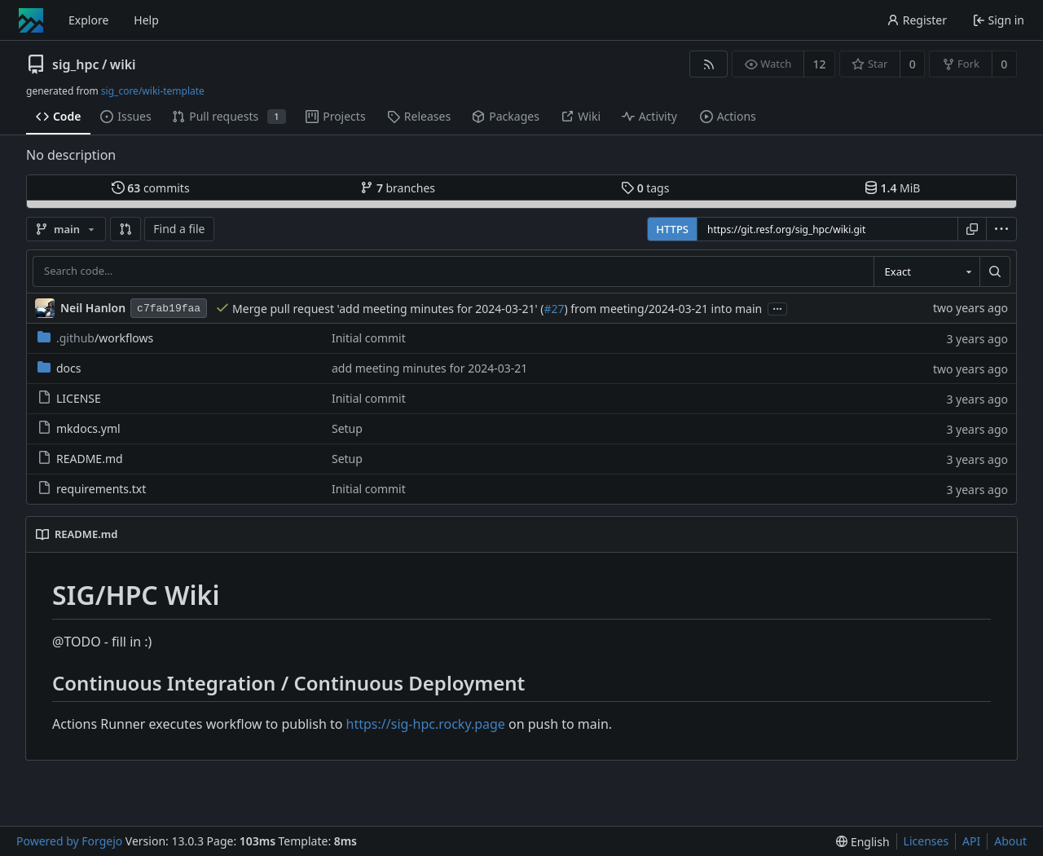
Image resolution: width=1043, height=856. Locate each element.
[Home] (31, 20)
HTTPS (672, 229)
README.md (80, 458)
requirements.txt (91, 488)
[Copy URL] (972, 229)
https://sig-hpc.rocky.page (425, 724)
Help (146, 20)
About (1010, 841)
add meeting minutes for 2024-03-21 (429, 368)
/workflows (95, 338)
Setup (347, 428)
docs (59, 368)
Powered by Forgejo (69, 841)
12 (819, 64)
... (777, 307)
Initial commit (369, 338)
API (971, 841)
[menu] (1001, 229)
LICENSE (69, 398)
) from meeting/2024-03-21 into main (663, 308)
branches (397, 188)
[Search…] (994, 271)
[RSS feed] (708, 64)
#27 (554, 308)
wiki (123, 64)
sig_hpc (75, 64)
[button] (125, 229)
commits (151, 188)
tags (645, 188)
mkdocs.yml (79, 428)
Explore (88, 20)
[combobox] (926, 271)
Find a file (179, 228)
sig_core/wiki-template (153, 91)
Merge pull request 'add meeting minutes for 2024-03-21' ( (388, 308)
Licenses (926, 841)
